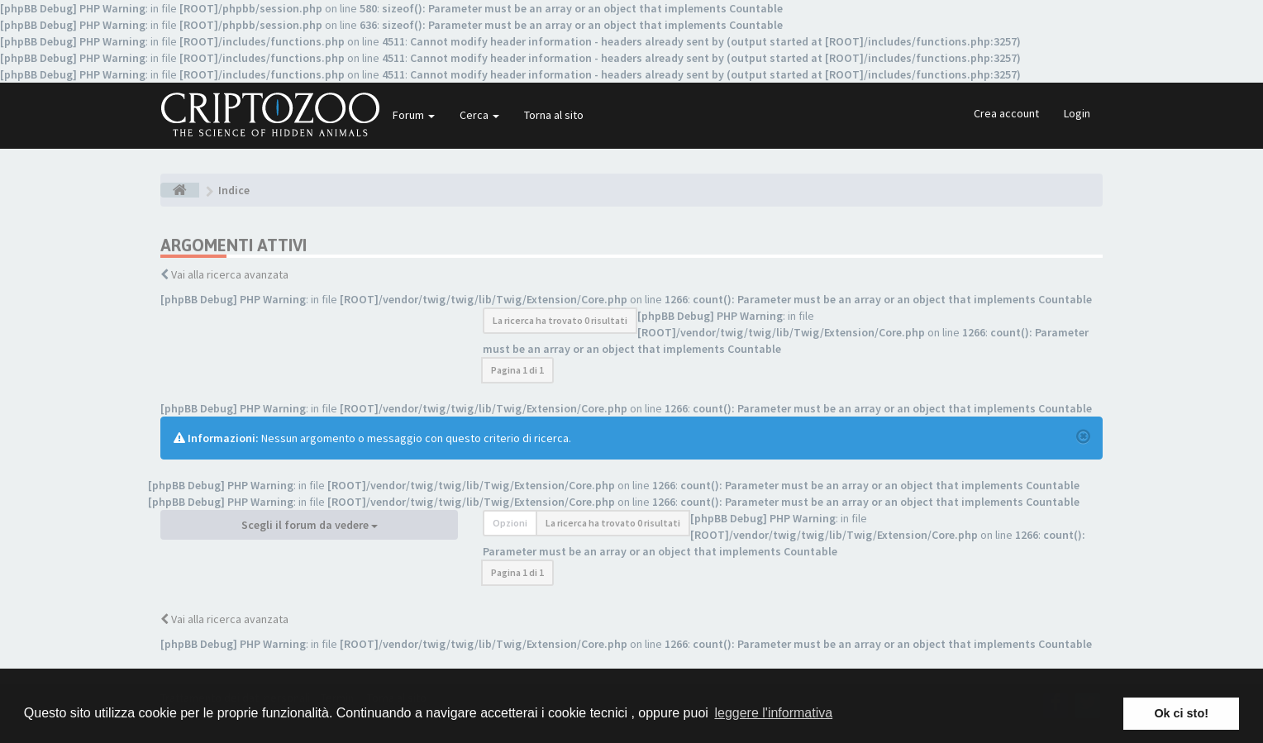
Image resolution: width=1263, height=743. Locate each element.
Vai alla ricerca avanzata (229, 274)
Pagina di (517, 370)
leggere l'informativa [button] (773, 713)
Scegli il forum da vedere (309, 524)
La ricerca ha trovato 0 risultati (560, 320)
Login (1077, 113)
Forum (414, 114)
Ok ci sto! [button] (1181, 713)
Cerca (479, 114)
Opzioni (510, 523)
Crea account (1006, 113)
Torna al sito (554, 114)
